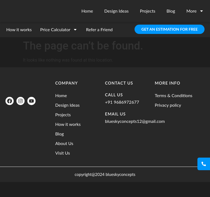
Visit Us (62, 152)
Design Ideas (116, 10)
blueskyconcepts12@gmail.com (135, 121)
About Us (64, 143)
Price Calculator (58, 29)
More (195, 11)
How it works (19, 29)
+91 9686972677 (122, 102)
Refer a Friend (99, 29)
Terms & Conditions (173, 95)
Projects (147, 10)
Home (87, 10)
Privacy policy (168, 105)
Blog (171, 10)
